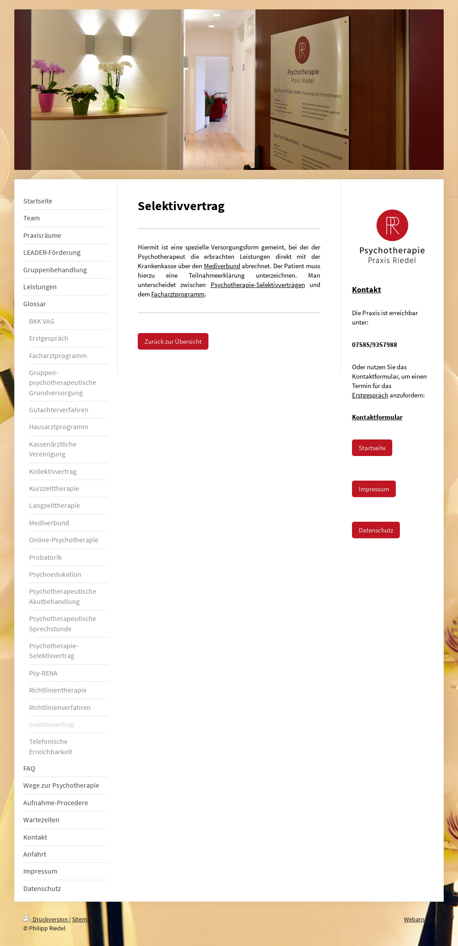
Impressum (374, 489)
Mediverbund (222, 266)
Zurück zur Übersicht (173, 341)
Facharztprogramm (177, 294)
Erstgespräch (370, 395)
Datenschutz (376, 530)
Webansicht (419, 919)
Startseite (372, 447)
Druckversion (46, 919)
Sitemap (83, 919)
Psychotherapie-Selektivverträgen (258, 284)
